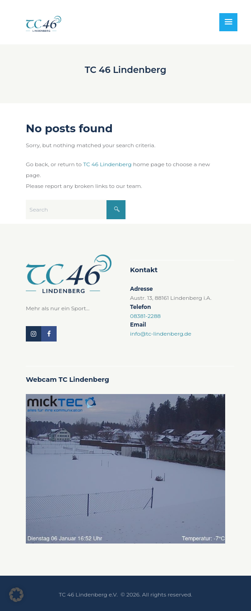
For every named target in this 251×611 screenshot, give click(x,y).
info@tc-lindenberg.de (160, 333)
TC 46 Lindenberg (107, 164)
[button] (16, 594)
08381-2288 (145, 316)
